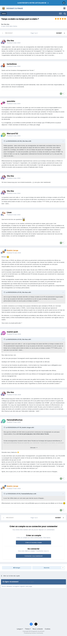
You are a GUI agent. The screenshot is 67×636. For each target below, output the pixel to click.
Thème (28, 629)
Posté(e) (13, 43)
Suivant (59, 33)
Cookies (47, 629)
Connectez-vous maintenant (34, 556)
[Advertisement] (33, 606)
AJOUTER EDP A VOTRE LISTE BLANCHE (32, 3)
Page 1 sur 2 (34, 33)
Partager (16, 567)
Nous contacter (38, 629)
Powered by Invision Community (33, 633)
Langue (20, 629)
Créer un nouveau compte (33, 542)
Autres (15, 26)
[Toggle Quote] (4, 141)
